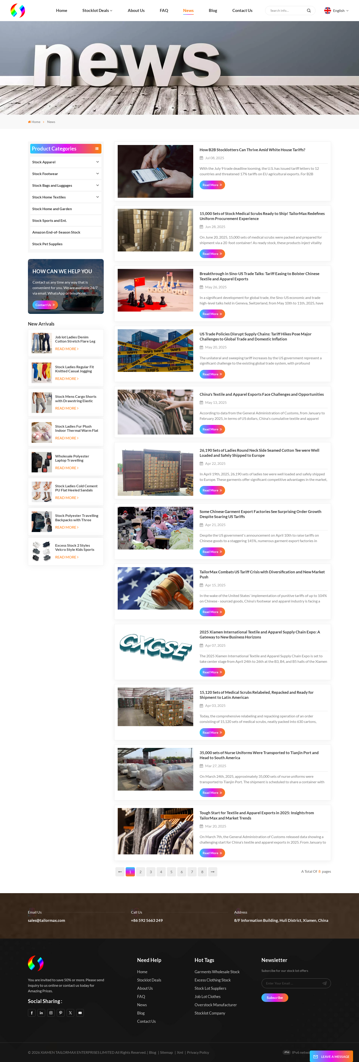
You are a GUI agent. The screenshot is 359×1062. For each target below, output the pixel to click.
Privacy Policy (198, 1052)
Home (61, 10)
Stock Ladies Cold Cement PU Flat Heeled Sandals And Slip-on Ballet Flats (76, 488)
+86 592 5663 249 (147, 920)
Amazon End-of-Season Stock (56, 232)
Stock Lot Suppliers (210, 988)
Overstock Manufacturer (216, 1004)
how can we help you (62, 271)
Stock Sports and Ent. (49, 220)
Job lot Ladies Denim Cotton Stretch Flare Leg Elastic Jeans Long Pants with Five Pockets (75, 339)
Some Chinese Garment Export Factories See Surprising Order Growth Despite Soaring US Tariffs (260, 514)
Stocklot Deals (95, 10)
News (188, 10)
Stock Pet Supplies (47, 244)
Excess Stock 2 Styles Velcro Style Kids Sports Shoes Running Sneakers (75, 547)
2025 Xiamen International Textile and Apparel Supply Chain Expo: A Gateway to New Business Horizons (260, 634)
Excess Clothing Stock (213, 980)
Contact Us (43, 305)
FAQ (164, 10)
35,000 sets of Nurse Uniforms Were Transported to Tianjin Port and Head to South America (259, 755)
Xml (180, 1052)
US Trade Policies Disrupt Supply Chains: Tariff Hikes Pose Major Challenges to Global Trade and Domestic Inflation (256, 336)
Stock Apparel (43, 162)
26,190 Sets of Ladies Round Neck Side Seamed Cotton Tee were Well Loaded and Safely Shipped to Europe (259, 453)
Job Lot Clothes (207, 996)
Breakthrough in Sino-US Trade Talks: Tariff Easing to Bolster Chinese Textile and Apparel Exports (259, 276)
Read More (67, 348)
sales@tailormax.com (46, 920)
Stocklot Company (210, 1013)
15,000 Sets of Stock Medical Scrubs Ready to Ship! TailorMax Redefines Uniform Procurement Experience (262, 216)
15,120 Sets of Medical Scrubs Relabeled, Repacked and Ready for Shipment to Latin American (257, 695)
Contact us (242, 10)
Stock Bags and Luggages (52, 185)
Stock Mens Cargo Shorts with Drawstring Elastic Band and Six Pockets (75, 398)
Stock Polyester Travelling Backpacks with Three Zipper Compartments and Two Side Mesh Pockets (76, 517)
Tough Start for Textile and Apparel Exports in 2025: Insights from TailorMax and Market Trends (257, 815)
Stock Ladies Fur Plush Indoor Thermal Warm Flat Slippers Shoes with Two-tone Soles (76, 428)
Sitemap (166, 1052)
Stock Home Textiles (49, 197)
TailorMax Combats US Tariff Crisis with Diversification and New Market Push (262, 574)
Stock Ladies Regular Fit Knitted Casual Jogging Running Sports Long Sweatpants (74, 369)
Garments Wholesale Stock (217, 971)
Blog (213, 10)
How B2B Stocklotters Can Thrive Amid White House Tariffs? (252, 150)
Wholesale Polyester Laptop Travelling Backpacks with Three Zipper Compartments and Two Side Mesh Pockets (76, 458)
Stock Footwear (45, 173)
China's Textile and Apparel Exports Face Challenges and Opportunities (262, 394)
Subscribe (275, 997)
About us (136, 10)
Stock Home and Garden (52, 208)
